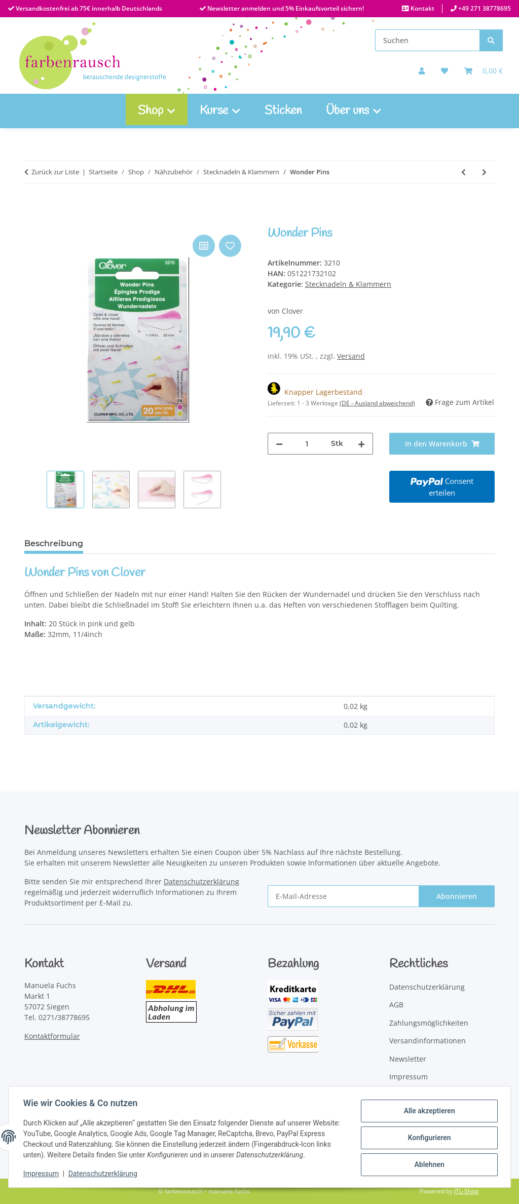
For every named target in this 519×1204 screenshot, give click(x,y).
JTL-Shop (466, 1191)
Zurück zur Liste (55, 171)
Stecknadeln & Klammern (348, 284)
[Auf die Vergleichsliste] (204, 246)
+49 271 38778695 (484, 8)
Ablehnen (427, 1164)
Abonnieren (456, 896)
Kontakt (421, 8)
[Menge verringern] (279, 443)
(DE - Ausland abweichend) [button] (377, 403)
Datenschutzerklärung (104, 1174)
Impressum (42, 1174)
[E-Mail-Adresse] (343, 896)
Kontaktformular (52, 1036)
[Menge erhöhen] (361, 443)
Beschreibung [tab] (53, 543)
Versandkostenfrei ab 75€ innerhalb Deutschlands (88, 8)
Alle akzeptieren (427, 1111)
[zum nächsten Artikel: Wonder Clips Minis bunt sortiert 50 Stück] (484, 172)
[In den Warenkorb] (32, 221)
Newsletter (407, 1059)
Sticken (283, 111)
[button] (422, 70)
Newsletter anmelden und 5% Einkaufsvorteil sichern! (285, 8)
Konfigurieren (427, 1138)
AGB (396, 1004)
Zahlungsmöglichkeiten (428, 1023)
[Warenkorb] (483, 70)
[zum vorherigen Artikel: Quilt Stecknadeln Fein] (463, 172)
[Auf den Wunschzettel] (230, 246)
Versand (351, 356)
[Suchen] (427, 40)
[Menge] (307, 443)
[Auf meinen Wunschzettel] (444, 70)
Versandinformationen (427, 1040)
